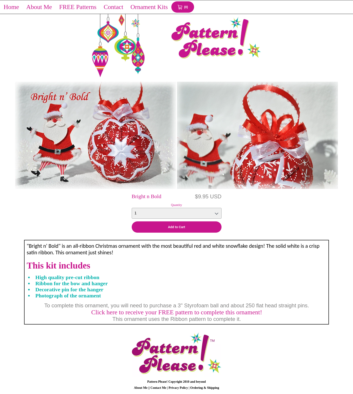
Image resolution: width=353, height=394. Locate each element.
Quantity (176, 205)
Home (11, 6)
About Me (39, 6)
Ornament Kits (149, 6)
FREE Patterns (78, 6)
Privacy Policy (178, 387)
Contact (113, 6)
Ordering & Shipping (204, 387)
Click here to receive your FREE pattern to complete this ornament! (176, 312)
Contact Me (158, 387)
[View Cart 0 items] (182, 7)
